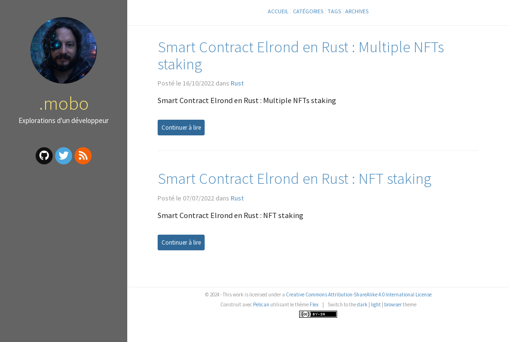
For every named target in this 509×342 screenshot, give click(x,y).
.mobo (64, 103)
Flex (314, 304)
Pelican (261, 304)
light (376, 304)
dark (362, 304)
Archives (356, 11)
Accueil (278, 11)
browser (393, 304)
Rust (237, 83)
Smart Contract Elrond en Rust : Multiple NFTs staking (301, 55)
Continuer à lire (181, 128)
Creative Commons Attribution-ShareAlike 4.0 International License (359, 294)
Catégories (308, 11)
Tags (334, 11)
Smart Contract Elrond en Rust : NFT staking (295, 178)
